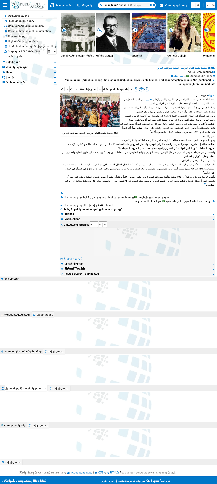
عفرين (149, 99)
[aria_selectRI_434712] (94, 224)
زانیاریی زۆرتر (108, 481)
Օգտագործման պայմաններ (24, 26)
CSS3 (101, 472)
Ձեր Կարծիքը (14, 36)
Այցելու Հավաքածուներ (21, 41)
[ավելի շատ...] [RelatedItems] (73, 259)
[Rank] (74, 89)
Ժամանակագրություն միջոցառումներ (30, 46)
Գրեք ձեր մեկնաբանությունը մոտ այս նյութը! (91, 209)
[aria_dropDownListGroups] (26, 388)
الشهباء (211, 95)
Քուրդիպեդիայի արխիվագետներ (27, 31)
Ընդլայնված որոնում (116, 5)
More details (39, 481)
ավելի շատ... (43, 314)
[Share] (64, 89)
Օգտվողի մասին (16, 16)
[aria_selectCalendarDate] (52, 51)
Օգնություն (13, 56)
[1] (204, 185)
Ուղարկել (88, 5)
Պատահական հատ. (19, 21)
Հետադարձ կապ (176, 5)
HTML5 (114, 472)
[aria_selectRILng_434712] (103, 224)
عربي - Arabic (178, 76)
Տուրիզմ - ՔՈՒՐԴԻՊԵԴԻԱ (22, 51)
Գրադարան (63, 5)
